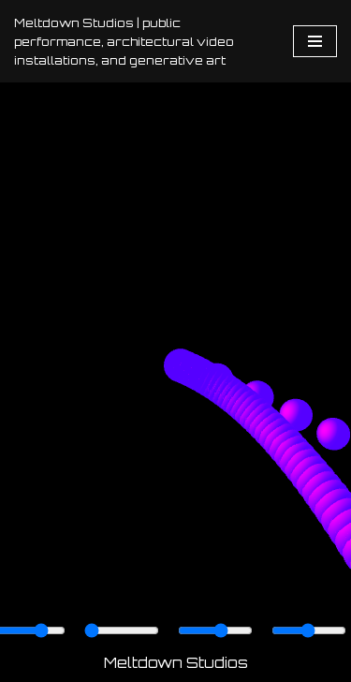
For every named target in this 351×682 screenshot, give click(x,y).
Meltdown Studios (176, 663)
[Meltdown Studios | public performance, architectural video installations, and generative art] (139, 41)
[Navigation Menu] (315, 41)
